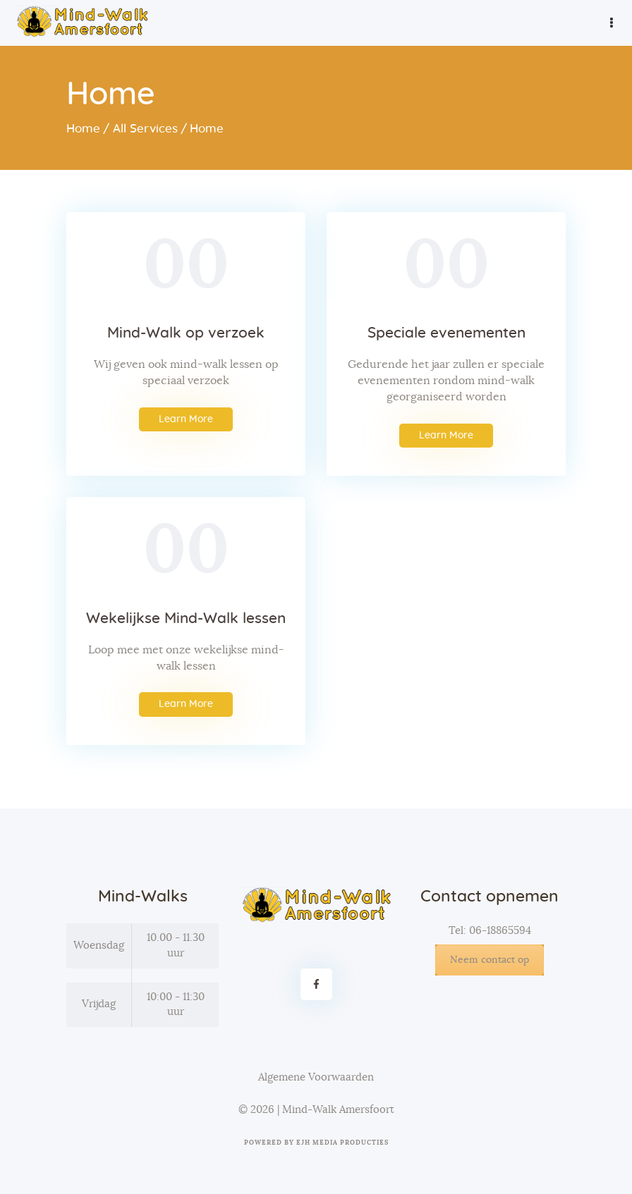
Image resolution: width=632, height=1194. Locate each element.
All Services (145, 129)
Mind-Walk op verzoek (186, 333)
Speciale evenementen (446, 333)
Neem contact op (489, 960)
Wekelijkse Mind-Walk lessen (186, 618)
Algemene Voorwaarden (316, 1077)
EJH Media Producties (342, 1143)
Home (83, 129)
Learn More (186, 419)
